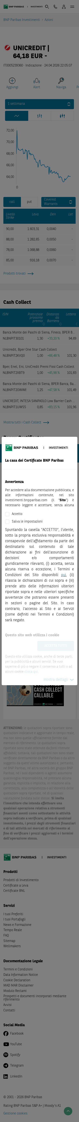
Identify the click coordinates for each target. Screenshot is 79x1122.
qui (63, 575)
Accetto (17, 514)
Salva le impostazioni (27, 521)
